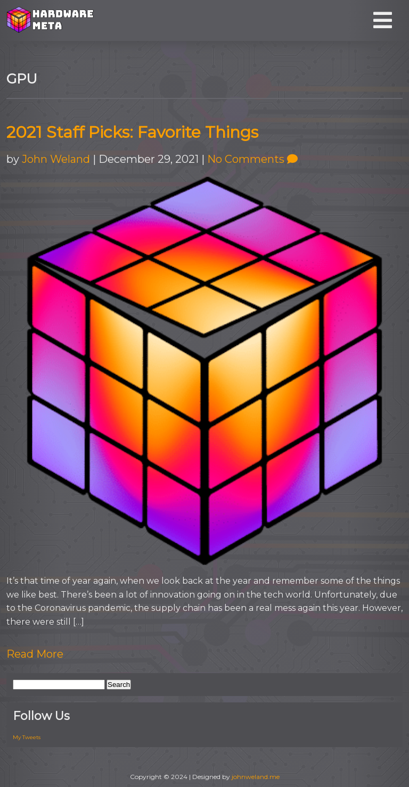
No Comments (252, 159)
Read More (34, 654)
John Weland (56, 159)
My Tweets (26, 737)
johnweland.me (256, 777)
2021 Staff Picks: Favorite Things (132, 132)
